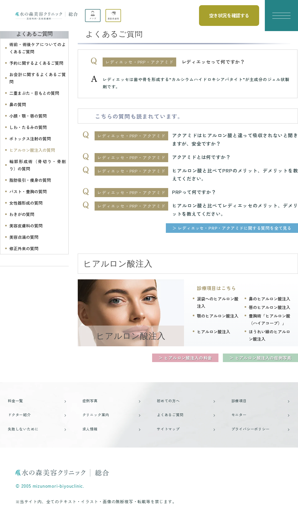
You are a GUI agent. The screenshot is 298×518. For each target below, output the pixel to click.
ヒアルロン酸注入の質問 (32, 150)
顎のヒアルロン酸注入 (217, 316)
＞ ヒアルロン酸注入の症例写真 (260, 358)
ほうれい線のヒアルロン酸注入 (269, 335)
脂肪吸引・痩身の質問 (30, 180)
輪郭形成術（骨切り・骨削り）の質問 (37, 165)
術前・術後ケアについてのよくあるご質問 (37, 48)
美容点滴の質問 (23, 237)
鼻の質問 (17, 104)
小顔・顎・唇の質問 (28, 116)
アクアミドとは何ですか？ (201, 157)
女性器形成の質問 (25, 203)
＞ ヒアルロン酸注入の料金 (185, 358)
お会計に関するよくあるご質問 (37, 78)
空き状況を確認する (229, 15)
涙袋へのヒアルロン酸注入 (217, 302)
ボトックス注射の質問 (30, 138)
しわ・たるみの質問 (28, 127)
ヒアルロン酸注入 (130, 336)
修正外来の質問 (23, 248)
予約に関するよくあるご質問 (36, 63)
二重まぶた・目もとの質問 (34, 93)
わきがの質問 (21, 214)
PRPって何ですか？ (194, 192)
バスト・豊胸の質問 (28, 191)
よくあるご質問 (34, 34)
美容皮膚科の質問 (25, 225)
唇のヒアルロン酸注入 (269, 307)
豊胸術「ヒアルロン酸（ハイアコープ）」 (269, 319)
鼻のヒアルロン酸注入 (269, 299)
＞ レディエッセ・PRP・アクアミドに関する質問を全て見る (232, 228)
